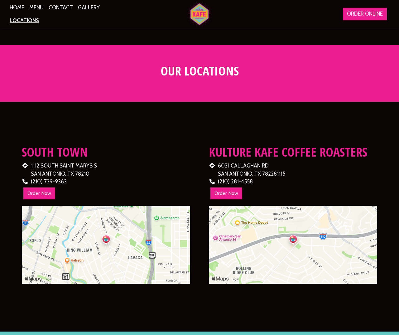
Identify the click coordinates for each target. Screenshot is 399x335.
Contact (61, 7)
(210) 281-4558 (235, 181)
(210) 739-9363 (49, 181)
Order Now (39, 193)
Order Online (365, 14)
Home (17, 7)
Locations (24, 20)
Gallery (89, 7)
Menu (36, 7)
